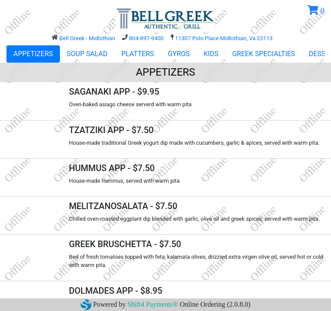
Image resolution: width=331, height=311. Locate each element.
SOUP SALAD (87, 54)
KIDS (210, 54)
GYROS (179, 54)
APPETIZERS (33, 54)
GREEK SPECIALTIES (263, 54)
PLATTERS (137, 54)
